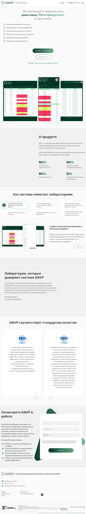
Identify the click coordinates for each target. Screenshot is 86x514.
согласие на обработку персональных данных (37, 508)
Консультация (5, 493)
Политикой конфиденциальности (27, 510)
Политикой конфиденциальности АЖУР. (65, 442)
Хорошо (64, 508)
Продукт (3, 492)
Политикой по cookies (50, 507)
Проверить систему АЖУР (43, 51)
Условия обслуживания (77, 512)
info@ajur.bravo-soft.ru (10, 481)
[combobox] (45, 435)
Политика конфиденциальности (67, 512)
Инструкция (23, 492)
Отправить (61, 450)
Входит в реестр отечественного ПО (43, 63)
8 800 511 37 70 (8, 483)
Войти (3, 495)
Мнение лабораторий (26, 493)
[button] (82, 279)
